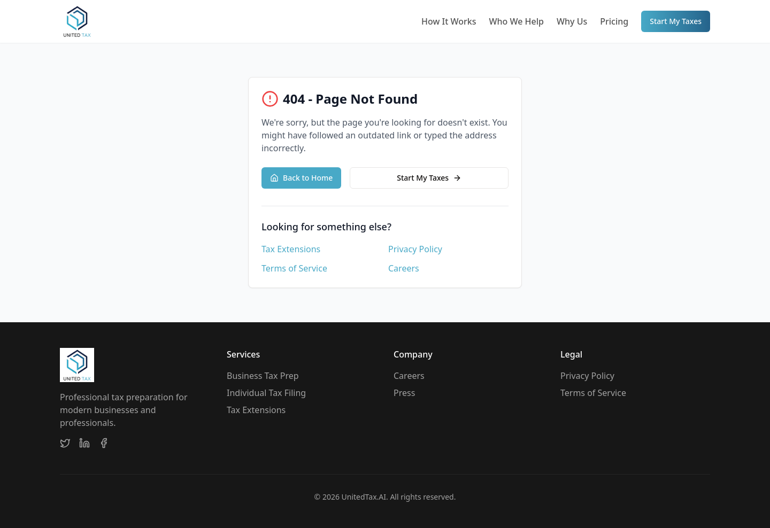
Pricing (614, 21)
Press (404, 393)
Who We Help (516, 21)
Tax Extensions (290, 249)
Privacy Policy (415, 249)
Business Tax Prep (263, 376)
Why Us (572, 21)
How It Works (448, 21)
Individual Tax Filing (266, 393)
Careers (403, 268)
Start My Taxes (676, 21)
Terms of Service (294, 268)
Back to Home (301, 178)
